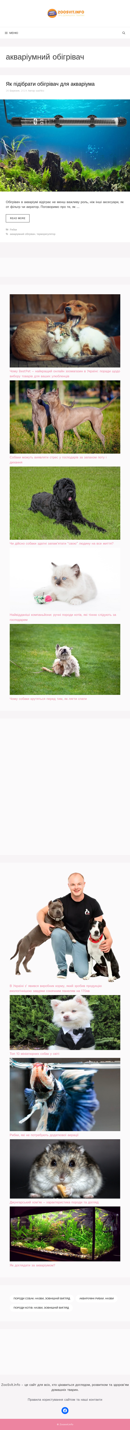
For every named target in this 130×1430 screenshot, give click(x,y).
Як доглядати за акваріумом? (32, 1265)
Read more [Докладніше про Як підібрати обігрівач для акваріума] (17, 218)
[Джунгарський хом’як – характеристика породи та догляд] (65, 1169)
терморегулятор (46, 234)
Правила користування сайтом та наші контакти (65, 1399)
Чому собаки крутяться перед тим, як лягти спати (48, 699)
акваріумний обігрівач (22, 234)
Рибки (13, 229)
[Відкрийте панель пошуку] (124, 33)
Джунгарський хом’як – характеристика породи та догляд (54, 1202)
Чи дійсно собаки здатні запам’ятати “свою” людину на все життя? (62, 543)
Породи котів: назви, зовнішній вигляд (41, 1307)
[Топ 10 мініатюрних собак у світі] (65, 1023)
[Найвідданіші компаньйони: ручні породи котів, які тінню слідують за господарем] (65, 580)
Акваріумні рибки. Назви (97, 1298)
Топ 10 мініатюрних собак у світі (34, 1054)
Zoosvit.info (66, 1424)
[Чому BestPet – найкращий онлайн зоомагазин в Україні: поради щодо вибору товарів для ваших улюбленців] (65, 331)
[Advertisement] (39, 786)
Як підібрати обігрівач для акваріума (50, 84)
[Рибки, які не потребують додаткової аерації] (65, 1095)
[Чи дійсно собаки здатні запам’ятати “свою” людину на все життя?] (65, 504)
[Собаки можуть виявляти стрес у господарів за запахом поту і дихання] (65, 417)
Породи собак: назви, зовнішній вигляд (42, 1298)
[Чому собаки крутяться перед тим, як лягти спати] (65, 660)
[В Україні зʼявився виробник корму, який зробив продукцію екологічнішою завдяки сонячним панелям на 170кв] (65, 928)
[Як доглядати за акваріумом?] (65, 1234)
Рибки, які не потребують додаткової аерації (44, 1135)
